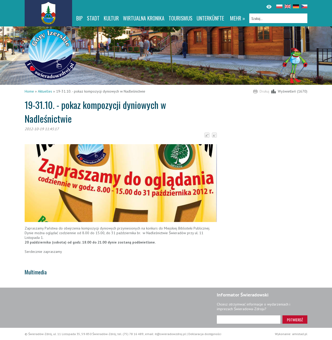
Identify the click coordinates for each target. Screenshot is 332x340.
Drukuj (264, 91)
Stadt (93, 18)
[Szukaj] (278, 18)
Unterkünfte (210, 18)
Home (29, 91)
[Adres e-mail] (248, 319)
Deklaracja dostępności (204, 334)
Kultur (111, 18)
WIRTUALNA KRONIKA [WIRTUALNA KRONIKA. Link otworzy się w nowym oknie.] (143, 18)
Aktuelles (45, 91)
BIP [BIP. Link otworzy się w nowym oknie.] (79, 18)
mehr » (237, 18)
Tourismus (180, 18)
